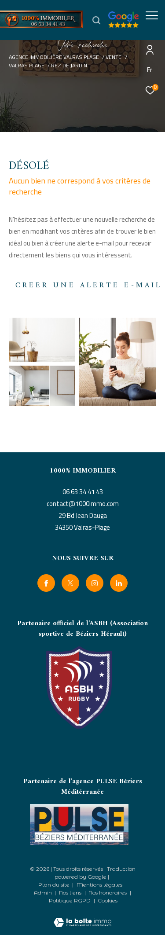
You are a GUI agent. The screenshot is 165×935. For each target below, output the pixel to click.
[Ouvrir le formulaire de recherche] (96, 20)
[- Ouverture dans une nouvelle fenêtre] (79, 824)
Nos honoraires (108, 892)
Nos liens (71, 892)
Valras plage (26, 65)
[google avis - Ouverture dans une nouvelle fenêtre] (130, 26)
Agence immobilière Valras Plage (54, 57)
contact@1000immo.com (83, 504)
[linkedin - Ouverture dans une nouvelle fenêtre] (119, 583)
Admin (43, 892)
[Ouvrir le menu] (152, 15)
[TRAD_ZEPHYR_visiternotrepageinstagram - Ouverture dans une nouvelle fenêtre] (94, 583)
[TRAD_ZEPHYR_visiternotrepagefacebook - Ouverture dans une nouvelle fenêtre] (46, 583)
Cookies (107, 901)
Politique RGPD (70, 900)
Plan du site (54, 884)
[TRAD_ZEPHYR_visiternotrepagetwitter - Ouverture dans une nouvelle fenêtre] (70, 583)
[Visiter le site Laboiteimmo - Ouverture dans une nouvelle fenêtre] (82, 916)
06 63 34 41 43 (82, 492)
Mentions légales (100, 884)
